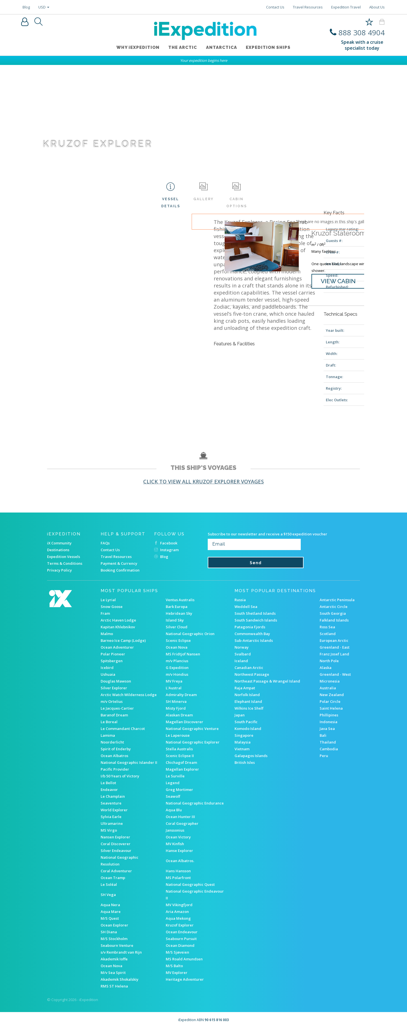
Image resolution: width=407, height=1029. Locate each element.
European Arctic (334, 640)
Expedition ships (268, 47)
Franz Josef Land (334, 654)
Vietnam (242, 748)
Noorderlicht (112, 742)
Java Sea (327, 728)
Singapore (244, 735)
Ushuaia (108, 674)
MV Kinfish (175, 843)
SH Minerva (176, 701)
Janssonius (175, 830)
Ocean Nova (176, 647)
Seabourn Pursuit (181, 938)
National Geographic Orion (190, 633)
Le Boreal (109, 721)
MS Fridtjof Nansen (183, 654)
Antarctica (221, 47)
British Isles (245, 762)
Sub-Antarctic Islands (254, 640)
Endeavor (109, 789)
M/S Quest (110, 918)
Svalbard (243, 654)
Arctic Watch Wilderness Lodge (129, 694)
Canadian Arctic (249, 667)
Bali (323, 735)
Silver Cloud (176, 626)
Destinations (58, 549)
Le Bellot (108, 782)
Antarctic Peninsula (337, 599)
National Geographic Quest (190, 884)
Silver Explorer (114, 687)
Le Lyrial (108, 599)
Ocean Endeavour (182, 931)
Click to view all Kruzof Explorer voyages (203, 481)
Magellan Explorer (182, 769)
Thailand (328, 742)
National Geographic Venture (192, 728)
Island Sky (175, 620)
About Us (377, 7)
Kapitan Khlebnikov (118, 626)
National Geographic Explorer (193, 742)
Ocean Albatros (114, 755)
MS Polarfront (178, 877)
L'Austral (174, 687)
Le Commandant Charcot (123, 728)
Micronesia (330, 681)
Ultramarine (112, 823)
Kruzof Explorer (180, 925)
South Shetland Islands (255, 613)
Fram (105, 613)
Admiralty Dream (181, 694)
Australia (328, 687)
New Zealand (332, 694)
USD (43, 7)
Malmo (107, 633)
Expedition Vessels (63, 556)
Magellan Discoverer (184, 721)
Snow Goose (112, 606)
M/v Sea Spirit (113, 972)
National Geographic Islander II (129, 762)
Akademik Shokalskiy (119, 979)
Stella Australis (179, 748)
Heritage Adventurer (185, 979)
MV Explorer (176, 972)
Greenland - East (335, 647)
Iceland (241, 660)
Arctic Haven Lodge (118, 620)
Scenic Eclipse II (180, 755)
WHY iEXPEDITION (137, 47)
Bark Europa (176, 606)
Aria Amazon (177, 911)
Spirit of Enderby (116, 748)
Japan (240, 715)
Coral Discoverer (115, 843)
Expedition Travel (346, 7)
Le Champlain (113, 796)
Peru (324, 755)
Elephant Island (248, 701)
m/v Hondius (177, 674)
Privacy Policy (59, 570)
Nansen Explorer (115, 837)
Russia (240, 599)
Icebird (107, 667)
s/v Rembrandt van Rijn (121, 952)
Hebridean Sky (179, 613)
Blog (26, 7)
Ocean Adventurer (117, 647)
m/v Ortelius (112, 701)
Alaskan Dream (179, 715)
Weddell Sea (246, 606)
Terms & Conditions (64, 563)
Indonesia (328, 721)
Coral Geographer (182, 823)
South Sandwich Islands (256, 620)
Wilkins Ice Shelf (249, 708)
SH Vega (108, 894)
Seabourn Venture (117, 945)
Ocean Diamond (180, 945)
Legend (173, 782)
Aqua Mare (111, 911)
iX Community (59, 543)
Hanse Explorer (179, 850)
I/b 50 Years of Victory (120, 776)
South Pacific (246, 721)
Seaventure (111, 803)
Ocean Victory (178, 837)
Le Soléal (109, 884)
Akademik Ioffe (114, 959)
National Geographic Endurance (195, 803)
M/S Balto (174, 965)
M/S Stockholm (114, 938)
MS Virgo (109, 830)
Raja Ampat (245, 687)
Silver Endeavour (116, 850)
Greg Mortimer (179, 789)
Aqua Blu (174, 809)
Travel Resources (308, 7)
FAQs (105, 543)
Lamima (108, 735)
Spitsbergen (112, 660)
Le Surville (175, 776)
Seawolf (173, 796)
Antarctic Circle (334, 606)
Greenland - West (335, 674)
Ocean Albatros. (180, 860)
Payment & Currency (119, 563)
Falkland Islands (334, 620)
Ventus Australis (180, 599)
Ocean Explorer (114, 925)
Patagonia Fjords (250, 626)
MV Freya (174, 681)
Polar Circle (330, 701)
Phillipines (329, 715)
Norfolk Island (247, 694)
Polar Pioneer (113, 654)
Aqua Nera (110, 904)
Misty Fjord (176, 708)
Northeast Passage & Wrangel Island (267, 681)
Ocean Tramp (113, 877)
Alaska (325, 667)
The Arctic (182, 47)
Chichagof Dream (181, 762)
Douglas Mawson (116, 681)
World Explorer (114, 809)
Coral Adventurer (116, 870)
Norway (242, 647)
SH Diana (109, 931)
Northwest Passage (252, 674)
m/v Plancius (177, 660)
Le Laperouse (178, 735)
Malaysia (243, 742)
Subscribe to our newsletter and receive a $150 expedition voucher (267, 534)
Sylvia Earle (111, 816)
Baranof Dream (114, 715)
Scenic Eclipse (178, 640)
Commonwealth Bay (252, 633)
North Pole (329, 660)
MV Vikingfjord (179, 904)
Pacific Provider (115, 769)
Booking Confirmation (120, 570)
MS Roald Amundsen (184, 959)
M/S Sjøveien (177, 952)
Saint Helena (331, 708)
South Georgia (333, 613)
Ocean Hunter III (180, 816)
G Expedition (177, 667)
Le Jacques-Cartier (117, 708)
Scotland (328, 633)
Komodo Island (248, 728)
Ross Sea (327, 626)
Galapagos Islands (251, 755)
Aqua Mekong (178, 918)
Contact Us (275, 7)
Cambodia (329, 748)
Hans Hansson (178, 870)
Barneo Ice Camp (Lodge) (123, 640)
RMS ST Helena (114, 986)
